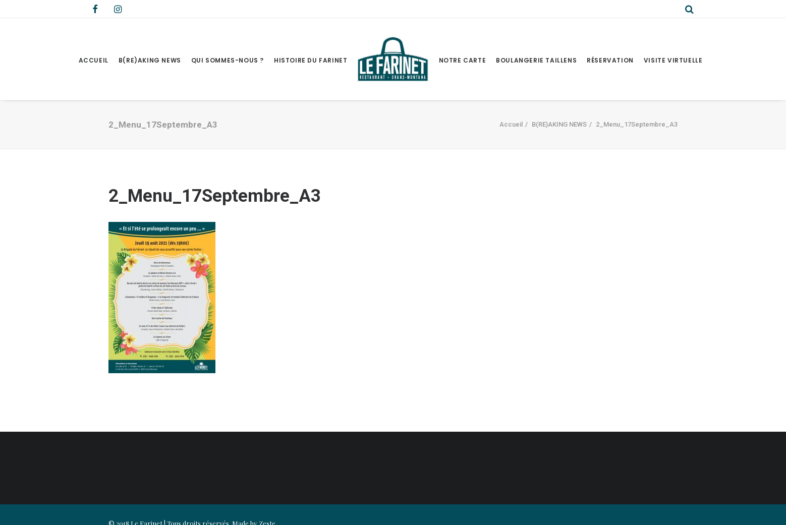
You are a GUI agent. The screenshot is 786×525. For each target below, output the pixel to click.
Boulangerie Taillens (536, 60)
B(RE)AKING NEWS (150, 60)
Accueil (93, 60)
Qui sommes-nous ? (227, 60)
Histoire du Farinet (310, 60)
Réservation (610, 60)
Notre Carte (462, 60)
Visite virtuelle (673, 60)
